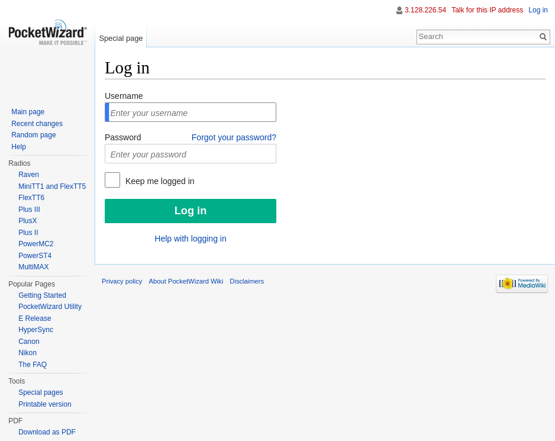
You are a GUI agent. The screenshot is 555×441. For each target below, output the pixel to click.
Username (124, 96)
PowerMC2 (35, 244)
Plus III (29, 209)
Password (123, 137)
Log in (538, 10)
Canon (28, 341)
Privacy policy (122, 281)
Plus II (28, 232)
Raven (28, 174)
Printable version (44, 404)
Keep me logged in (159, 181)
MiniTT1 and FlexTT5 (52, 186)
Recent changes (37, 124)
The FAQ (32, 364)
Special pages (40, 392)
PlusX (27, 221)
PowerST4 (34, 256)
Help (18, 147)
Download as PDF (47, 432)
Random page (33, 135)
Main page (27, 112)
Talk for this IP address (487, 10)
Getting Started (42, 295)
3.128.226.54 (425, 10)
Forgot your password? (234, 137)
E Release (34, 318)
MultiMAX (33, 267)
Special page (121, 38)
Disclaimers (247, 281)
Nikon (27, 353)
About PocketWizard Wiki (186, 281)
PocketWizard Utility (50, 306)
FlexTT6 (31, 198)
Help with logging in (190, 238)
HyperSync (35, 330)
